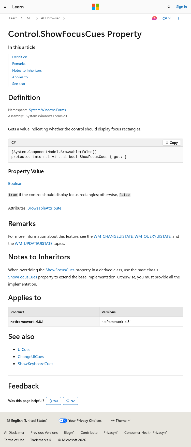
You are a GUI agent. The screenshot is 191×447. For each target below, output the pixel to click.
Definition (19, 56)
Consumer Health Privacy (144, 432)
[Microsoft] (95, 7)
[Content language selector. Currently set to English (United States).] (27, 420)
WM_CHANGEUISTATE (113, 236)
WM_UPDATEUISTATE (33, 243)
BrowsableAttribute (44, 208)
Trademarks (39, 439)
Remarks (18, 63)
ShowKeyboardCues (35, 363)
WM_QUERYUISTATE (153, 236)
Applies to (20, 76)
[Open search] (169, 6)
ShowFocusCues (60, 269)
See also (18, 83)
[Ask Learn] (154, 18)
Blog (67, 432)
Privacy (109, 432)
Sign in (181, 6)
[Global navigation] (5, 6)
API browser (50, 18)
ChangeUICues (31, 356)
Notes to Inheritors (27, 70)
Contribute (89, 432)
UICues (24, 349)
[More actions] (178, 18)
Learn (13, 18)
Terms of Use (14, 439)
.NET (29, 18)
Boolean (15, 183)
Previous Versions (44, 432)
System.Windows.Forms (47, 109)
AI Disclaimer (14, 432)
